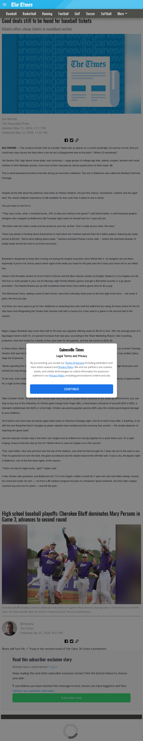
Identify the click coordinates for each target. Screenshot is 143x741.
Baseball (11, 13)
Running (47, 13)
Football (63, 13)
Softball (106, 13)
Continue (71, 389)
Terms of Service (74, 363)
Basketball (29, 13)
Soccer (90, 13)
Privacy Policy (65, 367)
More (122, 13)
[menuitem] (123, 13)
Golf (77, 13)
